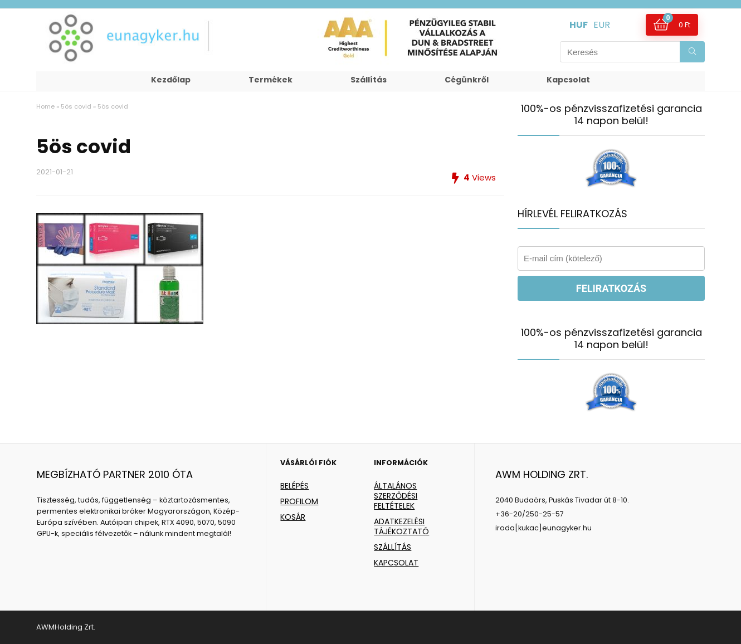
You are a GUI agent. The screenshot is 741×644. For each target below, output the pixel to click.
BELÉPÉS (294, 485)
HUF (578, 24)
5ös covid (76, 106)
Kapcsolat (568, 79)
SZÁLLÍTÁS (392, 547)
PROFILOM (299, 501)
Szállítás (368, 79)
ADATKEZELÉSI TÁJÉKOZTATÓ (401, 526)
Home (45, 106)
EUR (601, 24)
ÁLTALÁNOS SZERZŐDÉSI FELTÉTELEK (395, 495)
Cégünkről (467, 79)
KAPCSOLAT (396, 562)
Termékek (270, 79)
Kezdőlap (171, 79)
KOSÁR (292, 517)
